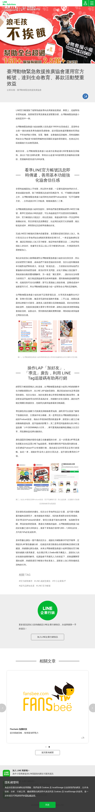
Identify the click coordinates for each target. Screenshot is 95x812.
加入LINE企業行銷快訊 (47, 637)
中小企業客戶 (60, 581)
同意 (47, 805)
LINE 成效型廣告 (42, 581)
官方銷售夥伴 (26, 581)
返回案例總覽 (47, 752)
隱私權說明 (30, 795)
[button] (46, 747)
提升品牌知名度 (27, 586)
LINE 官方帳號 (44, 586)
